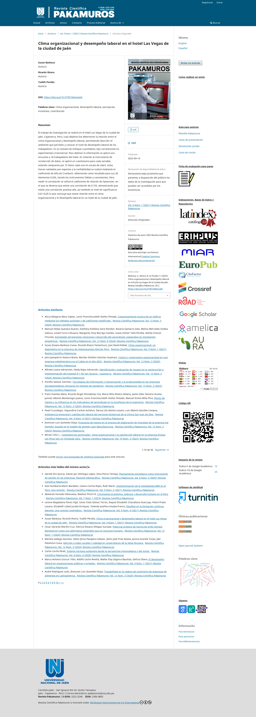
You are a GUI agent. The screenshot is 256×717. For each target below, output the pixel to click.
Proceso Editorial (96, 22)
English (183, 43)
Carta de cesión (187, 152)
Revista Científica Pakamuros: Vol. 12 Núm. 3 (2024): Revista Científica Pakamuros (121, 575)
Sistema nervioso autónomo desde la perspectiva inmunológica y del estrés (108, 551)
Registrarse (207, 2)
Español (183, 48)
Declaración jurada (189, 146)
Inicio (40, 33)
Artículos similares (50, 310)
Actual (36, 22)
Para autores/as (186, 636)
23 (216, 471)
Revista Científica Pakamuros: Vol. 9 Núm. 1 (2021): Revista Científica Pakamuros (113, 522)
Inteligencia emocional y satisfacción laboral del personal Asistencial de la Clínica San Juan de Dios (99, 414)
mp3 (133, 142)
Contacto (77, 22)
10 (57, 582)
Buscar (215, 22)
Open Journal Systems (191, 545)
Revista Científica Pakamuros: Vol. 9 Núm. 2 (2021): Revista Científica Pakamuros (110, 490)
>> (62, 582)
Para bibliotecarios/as (189, 641)
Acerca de (116, 22)
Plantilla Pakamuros (189, 133)
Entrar (220, 2)
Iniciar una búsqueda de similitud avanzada (80, 456)
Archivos (50, 22)
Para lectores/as (186, 631)
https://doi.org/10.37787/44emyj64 (63, 97)
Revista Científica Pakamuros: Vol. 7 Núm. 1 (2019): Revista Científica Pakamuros (90, 498)
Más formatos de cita (140, 295)
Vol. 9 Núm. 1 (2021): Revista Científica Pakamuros (84, 33)
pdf (134, 129)
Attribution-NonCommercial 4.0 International (121, 702)
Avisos (63, 22)
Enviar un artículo (190, 62)
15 (216, 466)
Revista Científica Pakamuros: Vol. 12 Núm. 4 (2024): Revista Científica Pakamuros (104, 341)
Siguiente (160, 449)
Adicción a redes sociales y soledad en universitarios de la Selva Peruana (103, 543)
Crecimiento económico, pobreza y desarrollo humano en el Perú (132, 494)
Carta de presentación (191, 139)
